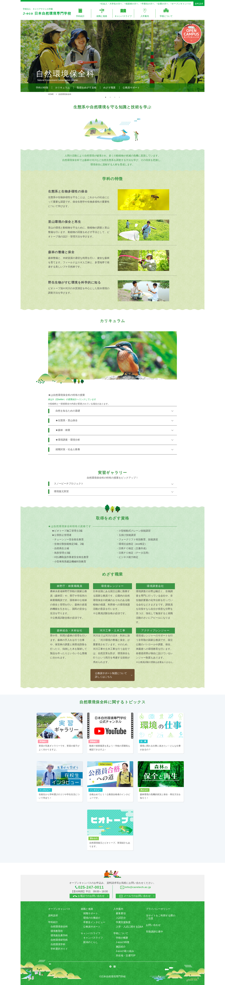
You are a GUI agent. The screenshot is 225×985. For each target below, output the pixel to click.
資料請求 (199, 3)
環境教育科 (57, 931)
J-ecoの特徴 (122, 942)
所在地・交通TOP (126, 955)
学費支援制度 (123, 922)
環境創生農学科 (59, 935)
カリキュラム (62, 87)
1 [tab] (105, 97)
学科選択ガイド (59, 948)
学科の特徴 (42, 87)
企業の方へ (163, 3)
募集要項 (121, 913)
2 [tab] (110, 97)
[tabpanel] (112, 56)
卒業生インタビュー (94, 922)
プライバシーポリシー (158, 909)
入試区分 (121, 918)
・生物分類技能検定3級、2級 (68, 544)
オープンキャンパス (181, 3)
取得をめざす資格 (86, 87)
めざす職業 (109, 87)
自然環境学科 (58, 944)
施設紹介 (121, 946)
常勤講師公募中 (154, 931)
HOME (51, 94)
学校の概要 (122, 937)
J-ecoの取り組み (125, 951)
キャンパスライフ (93, 937)
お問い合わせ (153, 925)
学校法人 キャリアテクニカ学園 (46, 12)
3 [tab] (114, 97)
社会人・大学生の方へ (111, 3)
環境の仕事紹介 (91, 918)
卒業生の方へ (148, 3)
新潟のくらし (90, 942)
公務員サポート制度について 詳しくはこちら (111, 675)
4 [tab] (119, 97)
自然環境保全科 (59, 926)
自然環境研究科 (59, 940)
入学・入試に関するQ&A (129, 926)
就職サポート (90, 913)
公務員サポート (131, 87)
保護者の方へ (132, 3)
